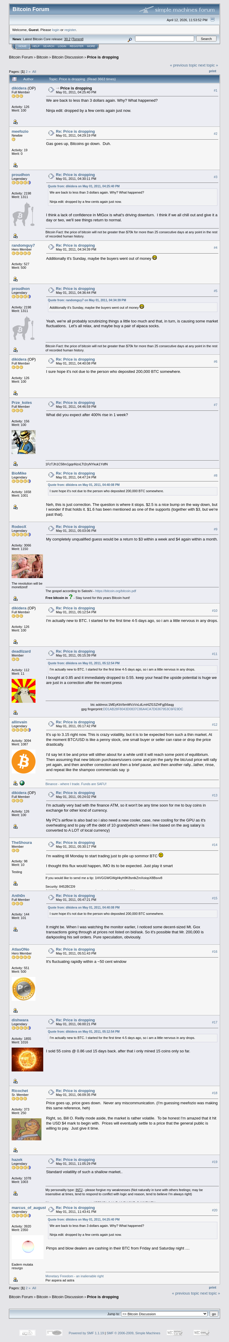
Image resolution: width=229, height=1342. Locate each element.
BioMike (19, 473)
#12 (214, 724)
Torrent (77, 39)
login (56, 30)
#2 (215, 133)
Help (36, 46)
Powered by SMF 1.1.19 (86, 1333)
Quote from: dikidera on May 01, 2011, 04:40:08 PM (84, 485)
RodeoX (19, 526)
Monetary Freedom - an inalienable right (75, 1276)
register (70, 30)
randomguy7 (23, 245)
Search (49, 46)
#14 (214, 845)
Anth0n (18, 895)
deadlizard (21, 651)
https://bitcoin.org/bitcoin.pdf (115, 591)
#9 (215, 529)
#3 (215, 177)
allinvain (19, 722)
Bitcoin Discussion (67, 57)
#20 (214, 1210)
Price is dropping (103, 57)
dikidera (19, 88)
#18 (214, 1093)
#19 (214, 1162)
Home (22, 46)
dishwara (20, 1020)
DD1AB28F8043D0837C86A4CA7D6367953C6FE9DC (143, 709)
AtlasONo (20, 949)
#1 (215, 90)
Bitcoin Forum (21, 57)
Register (76, 46)
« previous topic (183, 65)
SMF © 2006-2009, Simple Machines (133, 1333)
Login (62, 46)
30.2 (67, 39)
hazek (17, 1159)
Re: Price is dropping (75, 131)
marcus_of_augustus (31, 1207)
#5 (215, 291)
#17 (214, 1022)
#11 (214, 654)
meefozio (20, 131)
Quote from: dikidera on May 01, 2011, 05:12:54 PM (84, 663)
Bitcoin (42, 57)
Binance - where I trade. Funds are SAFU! (76, 784)
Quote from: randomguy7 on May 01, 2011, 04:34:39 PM (87, 300)
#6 (215, 361)
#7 (215, 405)
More (91, 46)
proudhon (21, 174)
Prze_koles (22, 402)
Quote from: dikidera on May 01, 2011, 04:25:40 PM (84, 186)
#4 (215, 247)
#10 (214, 610)
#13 (214, 795)
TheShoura (22, 842)
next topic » (208, 65)
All (34, 71)
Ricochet (20, 1090)
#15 (214, 898)
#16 (214, 951)
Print (212, 71)
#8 (215, 475)
